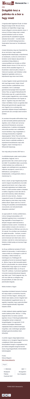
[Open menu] (27, 3)
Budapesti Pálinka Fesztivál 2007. (9, 372)
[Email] (6, 395)
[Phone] (9, 395)
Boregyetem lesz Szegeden (21, 371)
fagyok (5, 364)
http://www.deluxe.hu (8, 360)
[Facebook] (3, 395)
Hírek (3, 7)
